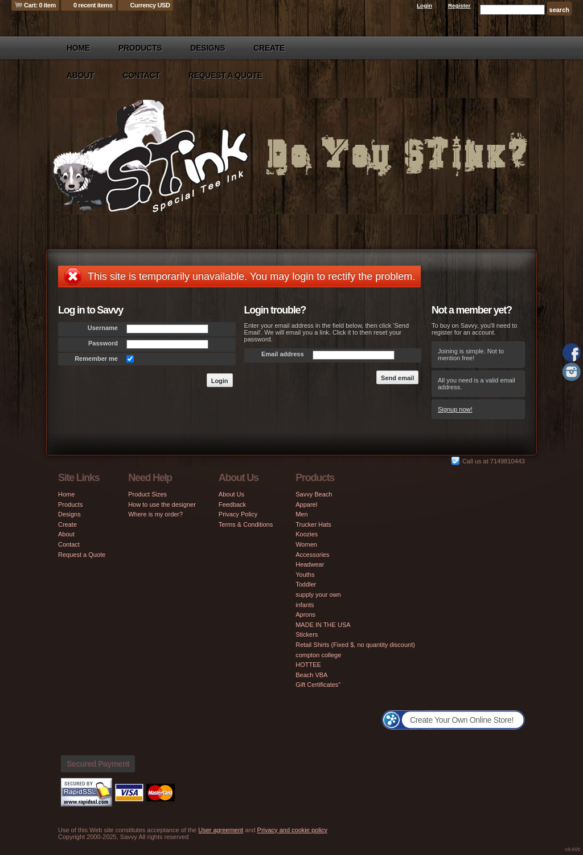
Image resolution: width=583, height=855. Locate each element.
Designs (207, 47)
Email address (282, 354)
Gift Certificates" (317, 684)
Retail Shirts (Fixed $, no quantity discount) (355, 644)
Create (269, 47)
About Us (231, 494)
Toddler (305, 584)
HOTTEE (308, 664)
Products (140, 47)
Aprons (305, 614)
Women (306, 544)
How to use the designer (162, 504)
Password (103, 343)
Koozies (306, 534)
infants (304, 604)
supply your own (318, 594)
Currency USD (150, 5)
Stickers (306, 634)
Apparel (306, 504)
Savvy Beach (313, 494)
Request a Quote (225, 75)
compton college (318, 655)
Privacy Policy (238, 514)
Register (459, 5)
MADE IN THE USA (322, 624)
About (80, 75)
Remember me (96, 358)
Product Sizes (147, 494)
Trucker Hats (313, 524)
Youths (304, 574)
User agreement (220, 829)
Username (103, 327)
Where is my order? (155, 514)
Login (424, 5)
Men (301, 514)
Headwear (309, 564)
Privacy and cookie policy (292, 829)
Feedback (232, 504)
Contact (140, 75)
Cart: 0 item (40, 5)
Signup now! (455, 409)
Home (78, 47)
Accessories (312, 554)
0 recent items (93, 5)
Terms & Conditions (246, 524)
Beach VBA (311, 674)
